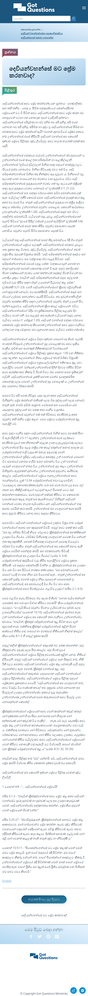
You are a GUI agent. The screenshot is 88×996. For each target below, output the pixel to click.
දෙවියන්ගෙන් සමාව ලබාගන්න (37, 37)
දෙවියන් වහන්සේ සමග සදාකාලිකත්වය (42, 33)
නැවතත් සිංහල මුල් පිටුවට (44, 899)
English (6, 881)
